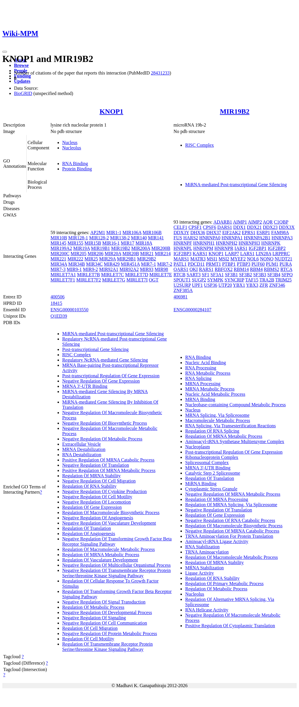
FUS (177, 237)
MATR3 (198, 258)
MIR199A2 (61, 248)
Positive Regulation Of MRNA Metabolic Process (109, 470)
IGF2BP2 (277, 248)
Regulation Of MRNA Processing (216, 499)
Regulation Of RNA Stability (89, 486)
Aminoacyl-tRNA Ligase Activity (216, 541)
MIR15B (92, 243)
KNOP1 (111, 111)
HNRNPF (182, 243)
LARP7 (232, 253)
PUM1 (272, 264)
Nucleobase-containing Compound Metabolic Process (235, 404)
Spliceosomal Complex (207, 462)
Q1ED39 (59, 316)
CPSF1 (194, 227)
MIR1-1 (113, 232)
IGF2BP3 (182, 253)
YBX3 (252, 285)
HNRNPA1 (232, 237)
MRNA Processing (202, 383)
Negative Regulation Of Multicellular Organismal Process (116, 565)
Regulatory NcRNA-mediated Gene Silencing (105, 359)
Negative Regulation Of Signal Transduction (103, 601)
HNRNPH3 (249, 243)
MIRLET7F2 (88, 279)
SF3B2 (245, 274)
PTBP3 (243, 264)
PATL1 (180, 264)
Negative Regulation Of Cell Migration (99, 480)
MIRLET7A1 (63, 274)
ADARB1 (222, 221)
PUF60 (258, 264)
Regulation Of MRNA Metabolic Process (100, 554)
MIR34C (94, 264)
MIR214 (163, 253)
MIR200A (140, 248)
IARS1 (240, 248)
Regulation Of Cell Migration (90, 628)
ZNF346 (277, 285)
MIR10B (59, 237)
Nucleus (69, 142)
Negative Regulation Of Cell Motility (97, 496)
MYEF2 (238, 258)
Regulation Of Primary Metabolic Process (224, 583)
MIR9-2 (90, 269)
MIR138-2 (120, 237)
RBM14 (241, 269)
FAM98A (280, 232)
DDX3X (287, 227)
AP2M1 (97, 232)
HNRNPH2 (226, 243)
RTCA (286, 269)
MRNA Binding (200, 399)
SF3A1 (217, 274)
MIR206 (95, 253)
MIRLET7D (136, 274)
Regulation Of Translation (86, 528)
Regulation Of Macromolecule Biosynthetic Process (110, 512)
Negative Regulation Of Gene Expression (101, 380)
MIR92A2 (129, 269)
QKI (194, 269)
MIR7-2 (164, 264)
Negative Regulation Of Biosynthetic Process (104, 423)
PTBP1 (229, 264)
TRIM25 (283, 279)
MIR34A (59, 264)
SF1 (205, 274)
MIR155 (75, 243)
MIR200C (60, 253)
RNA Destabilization (81, 454)
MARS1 (181, 258)
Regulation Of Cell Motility (88, 638)
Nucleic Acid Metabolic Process (215, 394)
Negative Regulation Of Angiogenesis (97, 517)
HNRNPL (182, 248)
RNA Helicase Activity (206, 609)
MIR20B (130, 253)
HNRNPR (223, 248)
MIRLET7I (137, 279)
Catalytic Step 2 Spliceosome (212, 473)
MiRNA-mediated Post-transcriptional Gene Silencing (236, 184)
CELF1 (180, 227)
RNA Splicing (198, 378)
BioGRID (23, 93)
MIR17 (127, 243)
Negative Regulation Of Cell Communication (104, 622)
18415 (56, 303)
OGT (154, 279)
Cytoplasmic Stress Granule (211, 488)
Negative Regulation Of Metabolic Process (102, 438)
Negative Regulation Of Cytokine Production (104, 491)
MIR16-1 (111, 243)
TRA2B (266, 279)
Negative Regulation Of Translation (95, 465)
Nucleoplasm (197, 446)
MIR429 (112, 264)
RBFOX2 (223, 269)
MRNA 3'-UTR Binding (84, 386)
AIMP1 (240, 221)
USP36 (210, 285)
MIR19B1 (100, 248)
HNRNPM (203, 248)
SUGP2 (199, 279)
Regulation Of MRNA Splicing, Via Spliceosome (231, 504)
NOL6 (253, 258)
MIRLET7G (113, 279)
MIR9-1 (74, 269)
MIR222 (75, 258)
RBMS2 (271, 269)
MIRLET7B (88, 274)
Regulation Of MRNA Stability (91, 475)
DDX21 (254, 227)
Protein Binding (77, 168)
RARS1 (206, 269)
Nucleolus (71, 147)
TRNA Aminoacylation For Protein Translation (229, 536)
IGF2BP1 (258, 248)
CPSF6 (209, 227)
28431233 (160, 72)
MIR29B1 (126, 258)
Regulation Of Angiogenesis (88, 533)
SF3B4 (273, 274)
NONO (266, 258)
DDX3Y (181, 232)
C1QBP (281, 221)
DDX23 (270, 227)
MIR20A (113, 253)
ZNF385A (183, 290)
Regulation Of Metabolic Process (93, 607)
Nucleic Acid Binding (205, 362)
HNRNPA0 (209, 237)
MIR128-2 (99, 237)
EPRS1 (248, 232)
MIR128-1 (78, 237)
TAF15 (251, 279)
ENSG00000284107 (192, 309)
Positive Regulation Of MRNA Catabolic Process (108, 459)
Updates (22, 81)
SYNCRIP (234, 279)
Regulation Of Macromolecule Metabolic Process (108, 549)
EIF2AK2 (231, 232)
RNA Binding (75, 163)
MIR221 (58, 258)
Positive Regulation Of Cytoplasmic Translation (230, 625)
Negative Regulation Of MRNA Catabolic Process (232, 530)
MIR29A (107, 258)
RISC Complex (199, 145)
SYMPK (215, 279)
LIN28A (263, 253)
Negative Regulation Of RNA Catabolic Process (230, 520)
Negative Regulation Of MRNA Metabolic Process (232, 494)
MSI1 (212, 258)
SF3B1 (231, 274)
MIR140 (139, 237)
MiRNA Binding (200, 483)
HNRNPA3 (282, 237)
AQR (268, 221)
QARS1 (180, 269)
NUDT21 (283, 258)
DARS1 (224, 227)
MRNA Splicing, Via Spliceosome (217, 415)
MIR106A (132, 232)
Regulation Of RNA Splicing (212, 430)
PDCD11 (196, 264)
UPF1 (197, 285)
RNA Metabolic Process (207, 373)
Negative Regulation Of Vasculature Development (109, 523)
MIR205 (78, 253)
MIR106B (151, 232)
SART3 (194, 274)
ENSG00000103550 (69, 309)
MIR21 (147, 253)
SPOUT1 (182, 279)
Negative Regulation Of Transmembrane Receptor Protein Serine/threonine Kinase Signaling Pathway (116, 573)
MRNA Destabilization (83, 449)
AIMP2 (255, 221)
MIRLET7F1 (63, 279)
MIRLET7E (161, 274)
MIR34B (76, 264)
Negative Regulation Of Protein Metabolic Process (109, 633)
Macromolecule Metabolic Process (217, 420)
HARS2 (190, 237)
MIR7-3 (58, 269)
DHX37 (213, 232)
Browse (21, 65)
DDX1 (239, 227)
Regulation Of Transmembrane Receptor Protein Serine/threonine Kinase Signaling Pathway (107, 647)
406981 (180, 296)
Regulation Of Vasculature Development (100, 559)
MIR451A (130, 264)
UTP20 (225, 285)
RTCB (179, 274)
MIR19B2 (234, 111)
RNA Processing (200, 367)
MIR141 (156, 237)
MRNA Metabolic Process (209, 388)
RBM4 (256, 269)
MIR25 (91, 258)
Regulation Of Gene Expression (92, 507)
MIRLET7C (112, 274)
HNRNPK (271, 243)
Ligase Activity (199, 573)
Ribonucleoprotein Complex (211, 457)
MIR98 (161, 269)
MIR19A (81, 248)
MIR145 (58, 243)
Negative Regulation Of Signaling (94, 617)
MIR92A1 (109, 269)
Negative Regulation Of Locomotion (96, 501)
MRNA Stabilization (204, 567)
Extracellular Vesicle (81, 444)
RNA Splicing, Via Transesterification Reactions (230, 425)
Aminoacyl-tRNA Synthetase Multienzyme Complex (234, 441)
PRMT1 (213, 264)
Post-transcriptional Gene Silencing (95, 349)
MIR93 (146, 269)
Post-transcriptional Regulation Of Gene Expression (110, 375)
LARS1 (247, 253)
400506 (58, 296)
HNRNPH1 (204, 243)
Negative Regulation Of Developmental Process (107, 612)
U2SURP (182, 285)
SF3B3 (259, 274)
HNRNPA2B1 (257, 237)
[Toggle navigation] (4, 52)
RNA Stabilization (202, 546)
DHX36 (197, 232)
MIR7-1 (148, 264)
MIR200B (160, 248)
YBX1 (239, 285)
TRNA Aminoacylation (207, 551)
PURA (285, 264)
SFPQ (287, 274)
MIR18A (143, 243)
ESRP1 (263, 232)
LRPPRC (281, 253)
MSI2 (224, 258)
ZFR (264, 285)
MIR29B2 (146, 258)
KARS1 (200, 253)
